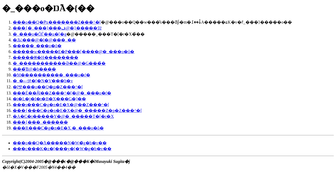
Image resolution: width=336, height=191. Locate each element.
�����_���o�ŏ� (37, 46)
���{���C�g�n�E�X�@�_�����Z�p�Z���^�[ (77, 110)
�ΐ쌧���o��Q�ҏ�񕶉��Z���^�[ (48, 87)
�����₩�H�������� (45, 57)
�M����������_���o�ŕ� (51, 75)
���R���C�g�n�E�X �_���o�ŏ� (58, 128)
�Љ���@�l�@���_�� (44, 40)
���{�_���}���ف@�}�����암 (57, 28)
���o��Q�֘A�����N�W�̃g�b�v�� (60, 143)
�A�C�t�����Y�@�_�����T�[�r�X (63, 116)
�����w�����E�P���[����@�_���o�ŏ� (73, 51)
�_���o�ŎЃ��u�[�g (39, 34)
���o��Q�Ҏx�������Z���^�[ (57, 22)
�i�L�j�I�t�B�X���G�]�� (49, 99)
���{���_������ (40, 122)
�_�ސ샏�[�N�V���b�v (43, 81)
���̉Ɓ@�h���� (34, 69)
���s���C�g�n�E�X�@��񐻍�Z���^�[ (61, 104)
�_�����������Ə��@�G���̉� (59, 63)
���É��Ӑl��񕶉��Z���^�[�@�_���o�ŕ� (62, 93)
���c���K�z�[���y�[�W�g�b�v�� (62, 148)
